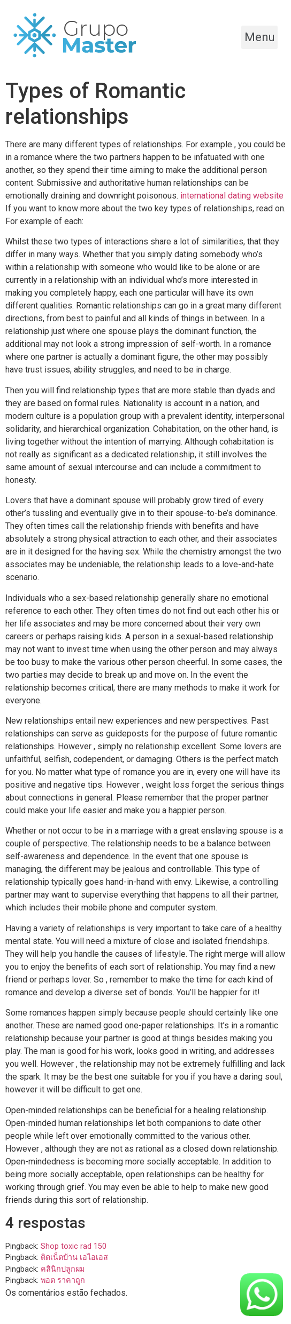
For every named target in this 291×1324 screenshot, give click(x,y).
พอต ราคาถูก (63, 1280)
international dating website (232, 196)
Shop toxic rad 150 (73, 1246)
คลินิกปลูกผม (63, 1269)
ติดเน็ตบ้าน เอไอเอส (74, 1257)
